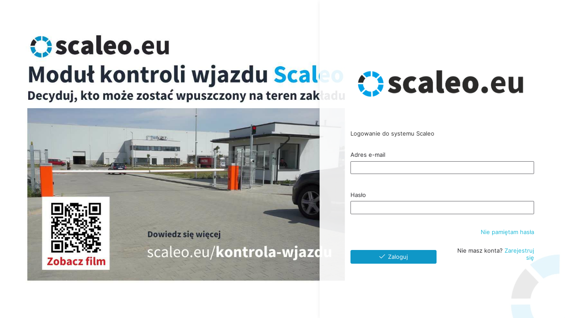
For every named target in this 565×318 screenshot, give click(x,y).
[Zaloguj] (393, 257)
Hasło (358, 194)
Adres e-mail (367, 154)
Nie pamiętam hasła (507, 231)
